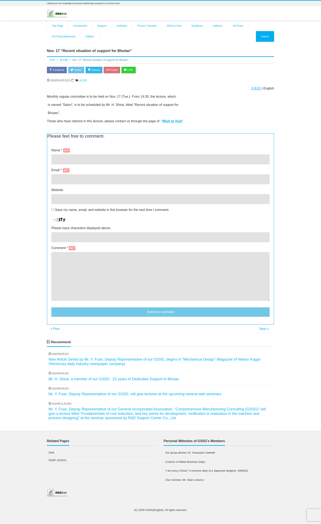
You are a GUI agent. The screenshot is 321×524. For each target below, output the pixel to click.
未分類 (83, 80)
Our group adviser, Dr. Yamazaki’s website (190, 452)
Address (218, 25)
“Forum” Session (147, 25)
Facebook (57, 69)
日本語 (256, 88)
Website (57, 190)
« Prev (55, 329)
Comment (59, 248)
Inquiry (265, 36)
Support (102, 25)
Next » (264, 329)
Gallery (90, 36)
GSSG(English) (154, 510)
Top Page (57, 25)
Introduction (80, 25)
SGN (51, 452)
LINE (131, 69)
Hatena (95, 69)
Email (60, 170)
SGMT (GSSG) (57, 460)
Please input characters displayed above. (81, 228)
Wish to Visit (174, 25)
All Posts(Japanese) (64, 36)
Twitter (77, 69)
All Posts (238, 25)
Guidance (197, 25)
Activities (121, 25)
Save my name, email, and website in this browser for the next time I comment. (112, 210)
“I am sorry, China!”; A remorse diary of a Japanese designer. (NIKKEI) (206, 470)
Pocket (113, 69)
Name (60, 150)
